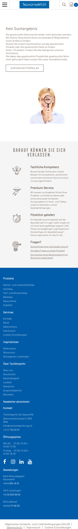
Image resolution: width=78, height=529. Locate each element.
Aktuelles (8, 394)
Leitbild (7, 382)
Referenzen (9, 348)
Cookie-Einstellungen (15, 334)
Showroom (9, 352)
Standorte (8, 386)
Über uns (8, 370)
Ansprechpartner (12, 390)
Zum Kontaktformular (25, 68)
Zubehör (7, 305)
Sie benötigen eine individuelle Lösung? (49, 246)
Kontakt (7, 318)
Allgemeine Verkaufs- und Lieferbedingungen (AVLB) (37, 524)
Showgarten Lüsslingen (16, 356)
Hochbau (8, 288)
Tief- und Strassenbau (15, 292)
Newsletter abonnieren (16, 401)
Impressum (9, 330)
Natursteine (9, 300)
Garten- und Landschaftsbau (18, 284)
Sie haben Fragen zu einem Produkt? (47, 250)
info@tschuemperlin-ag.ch (17, 425)
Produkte (19, 49)
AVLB (6, 322)
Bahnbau (8, 296)
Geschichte (9, 374)
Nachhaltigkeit (11, 378)
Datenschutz (10, 326)
